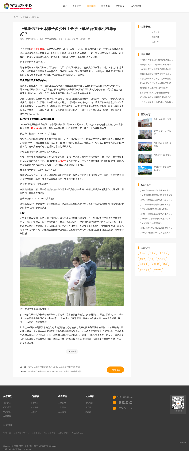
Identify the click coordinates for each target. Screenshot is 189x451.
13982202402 (125, 402)
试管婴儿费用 (37, 49)
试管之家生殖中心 (21, 433)
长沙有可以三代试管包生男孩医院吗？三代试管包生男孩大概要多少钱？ (156, 83)
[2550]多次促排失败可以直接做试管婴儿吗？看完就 (156, 232)
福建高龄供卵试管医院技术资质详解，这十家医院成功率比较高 (156, 97)
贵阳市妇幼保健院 (162, 155)
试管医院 (105, 6)
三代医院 (62, 403)
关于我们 (76, 6)
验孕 (165, 264)
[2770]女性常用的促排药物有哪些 (154, 209)
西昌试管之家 (49, 433)
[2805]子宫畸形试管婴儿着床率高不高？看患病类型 (156, 200)
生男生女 (163, 253)
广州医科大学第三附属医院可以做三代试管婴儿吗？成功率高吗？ (156, 60)
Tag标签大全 (77, 433)
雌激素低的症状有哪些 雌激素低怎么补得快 (156, 74)
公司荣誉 (7, 407)
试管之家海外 (64, 433)
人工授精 (62, 412)
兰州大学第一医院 (162, 119)
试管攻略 (35, 17)
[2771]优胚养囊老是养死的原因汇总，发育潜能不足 (156, 204)
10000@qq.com (125, 408)
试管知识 (155, 42)
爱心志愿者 (135, 6)
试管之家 (7, 433)
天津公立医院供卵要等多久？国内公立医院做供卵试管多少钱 (54, 367)
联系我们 (7, 412)
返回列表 (116, 370)
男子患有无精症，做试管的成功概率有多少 (156, 64)
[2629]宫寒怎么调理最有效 (151, 223)
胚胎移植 (35, 128)
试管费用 (143, 264)
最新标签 (146, 247)
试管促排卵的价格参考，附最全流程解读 (156, 78)
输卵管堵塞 (144, 270)
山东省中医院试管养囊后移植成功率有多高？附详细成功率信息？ (156, 69)
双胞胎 (152, 253)
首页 (65, 6)
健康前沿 (155, 32)
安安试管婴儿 (31, 39)
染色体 (142, 258)
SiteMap (52, 446)
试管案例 (89, 403)
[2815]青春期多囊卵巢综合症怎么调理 (156, 195)
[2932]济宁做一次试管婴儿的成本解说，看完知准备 (156, 190)
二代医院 (62, 407)
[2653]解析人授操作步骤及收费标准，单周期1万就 (156, 218)
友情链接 (7, 416)
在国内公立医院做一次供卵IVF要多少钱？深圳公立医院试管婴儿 (55, 371)
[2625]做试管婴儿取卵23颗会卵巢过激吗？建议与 (156, 228)
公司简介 (7, 403)
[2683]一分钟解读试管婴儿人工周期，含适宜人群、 (156, 214)
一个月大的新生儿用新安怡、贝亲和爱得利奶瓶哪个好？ (156, 102)
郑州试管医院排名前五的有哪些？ (154, 88)
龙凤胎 (142, 253)
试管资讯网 (36, 433)
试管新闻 (91, 6)
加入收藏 (72, 351)
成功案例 (120, 6)
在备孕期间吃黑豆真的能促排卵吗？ (155, 93)
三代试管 (62, 161)
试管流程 (161, 258)
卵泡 (151, 258)
